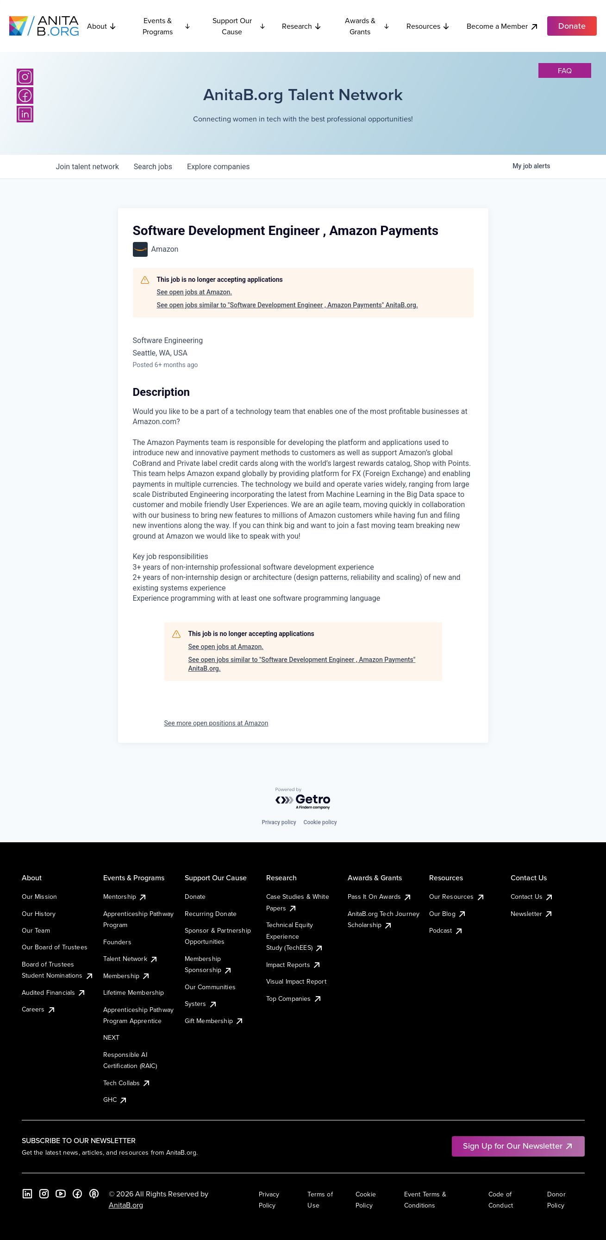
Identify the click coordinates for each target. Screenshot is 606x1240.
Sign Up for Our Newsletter (518, 1145)
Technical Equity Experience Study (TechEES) (295, 936)
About (102, 26)
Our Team (36, 930)
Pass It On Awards (380, 896)
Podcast (446, 930)
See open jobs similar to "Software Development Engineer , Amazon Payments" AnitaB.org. (287, 305)
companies (218, 166)
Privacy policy (279, 822)
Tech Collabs (127, 1082)
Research (302, 26)
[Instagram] (25, 77)
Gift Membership (214, 1020)
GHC (115, 1099)
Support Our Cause (238, 26)
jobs (153, 166)
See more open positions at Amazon (216, 723)
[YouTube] (60, 1193)
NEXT (111, 1037)
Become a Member (503, 26)
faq (565, 70)
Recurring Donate (211, 913)
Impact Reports (293, 964)
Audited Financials (54, 992)
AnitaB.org (126, 1205)
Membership (127, 975)
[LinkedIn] (25, 114)
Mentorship (125, 896)
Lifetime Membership (133, 992)
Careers (39, 1009)
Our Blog (448, 913)
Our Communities (210, 987)
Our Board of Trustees (54, 947)
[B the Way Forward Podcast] (94, 1193)
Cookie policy (320, 822)
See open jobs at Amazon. (194, 292)
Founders (117, 942)
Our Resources (457, 896)
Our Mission (39, 896)
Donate (195, 896)
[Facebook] (25, 95)
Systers (201, 1003)
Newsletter (532, 913)
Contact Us (532, 896)
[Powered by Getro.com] (303, 799)
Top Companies (294, 998)
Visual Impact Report (296, 981)
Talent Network (130, 958)
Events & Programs (166, 26)
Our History (39, 913)
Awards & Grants (367, 26)
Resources (428, 26)
